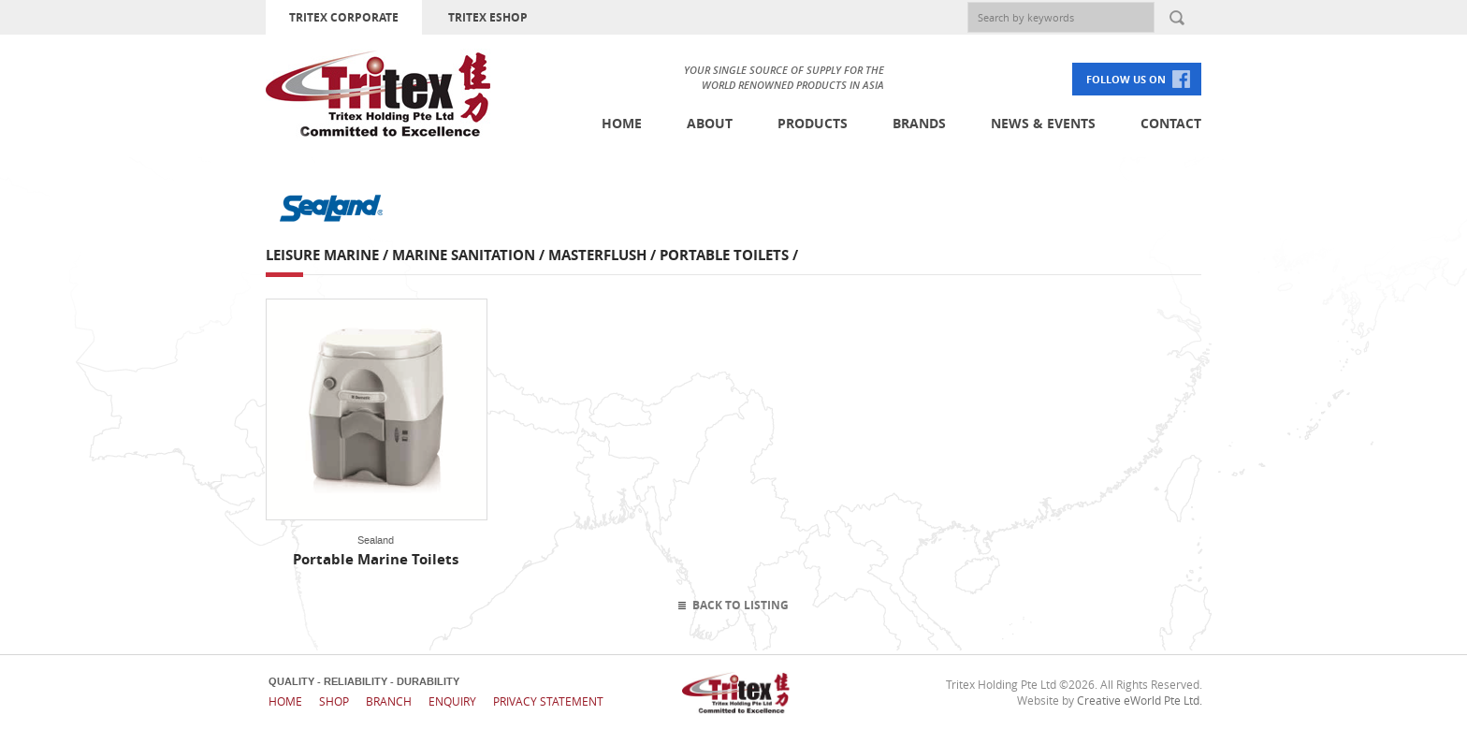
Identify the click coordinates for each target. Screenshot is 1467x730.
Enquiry (452, 701)
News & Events (1043, 123)
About (710, 123)
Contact (1170, 123)
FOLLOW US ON (1126, 79)
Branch (389, 701)
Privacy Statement (548, 701)
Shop (334, 701)
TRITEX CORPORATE (344, 17)
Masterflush (597, 255)
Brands (919, 123)
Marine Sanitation (463, 255)
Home (622, 123)
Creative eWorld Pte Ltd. (1139, 700)
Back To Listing (740, 605)
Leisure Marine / (329, 255)
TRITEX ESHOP (488, 17)
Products (812, 123)
